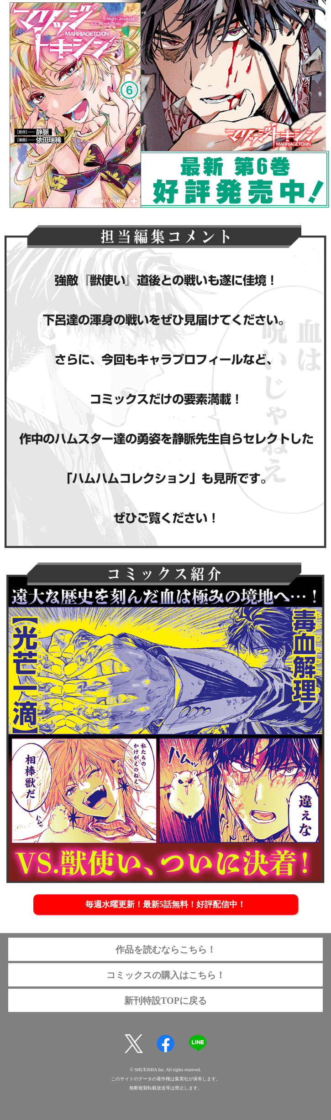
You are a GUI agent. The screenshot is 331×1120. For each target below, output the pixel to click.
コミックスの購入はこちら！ (165, 975)
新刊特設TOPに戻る (165, 1001)
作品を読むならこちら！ (166, 950)
